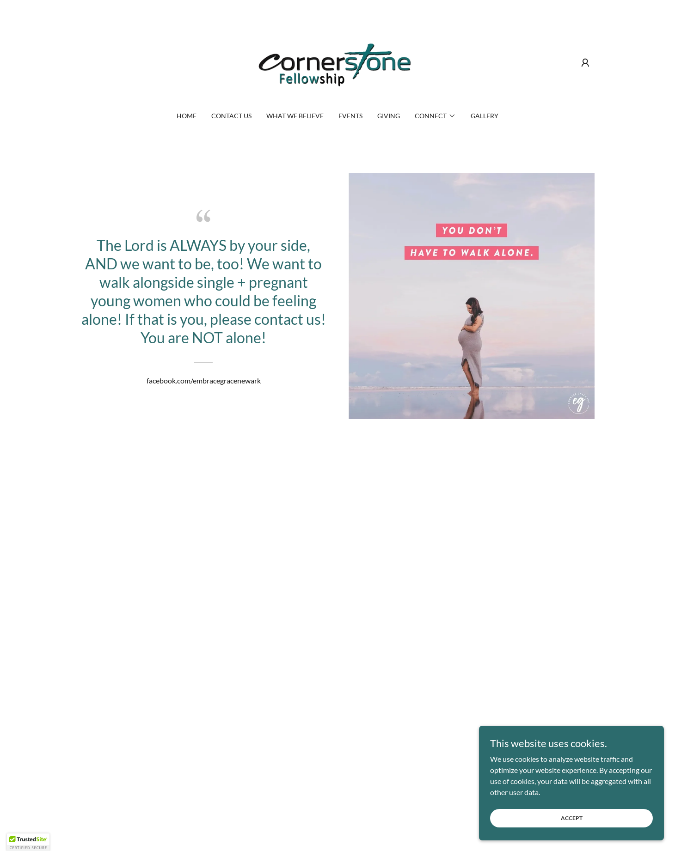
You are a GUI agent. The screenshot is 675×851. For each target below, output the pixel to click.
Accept (572, 818)
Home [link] (186, 116)
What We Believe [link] (295, 116)
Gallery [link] (484, 116)
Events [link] (350, 116)
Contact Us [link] (231, 116)
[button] (585, 63)
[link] (337, 61)
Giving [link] (388, 116)
